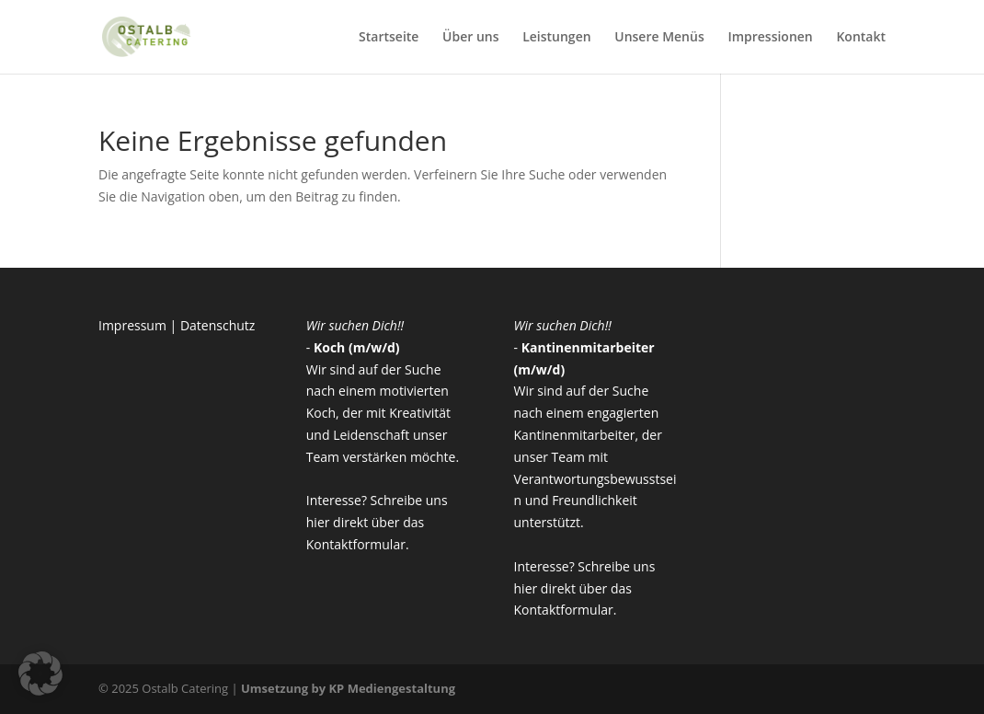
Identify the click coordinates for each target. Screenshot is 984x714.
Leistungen (556, 37)
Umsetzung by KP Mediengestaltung (348, 688)
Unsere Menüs (659, 37)
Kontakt (861, 37)
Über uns (470, 37)
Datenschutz (217, 325)
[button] (40, 673)
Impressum (132, 325)
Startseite (388, 37)
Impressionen (769, 37)
